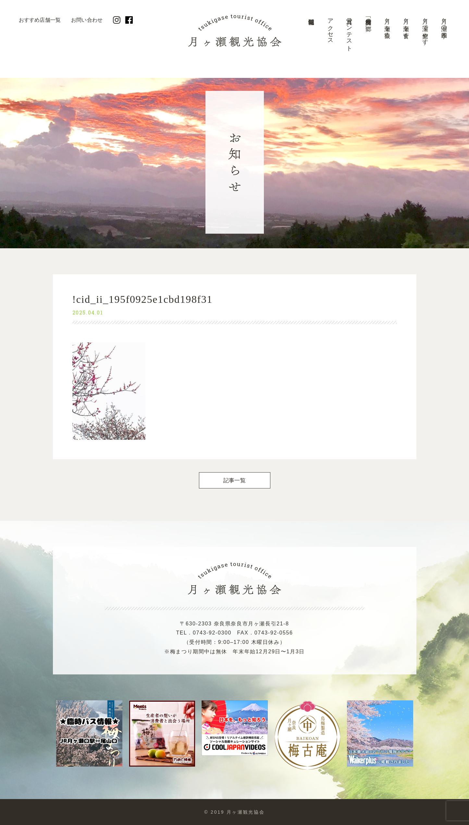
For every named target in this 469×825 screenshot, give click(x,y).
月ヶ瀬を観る (387, 25)
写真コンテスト (349, 32)
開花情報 (311, 34)
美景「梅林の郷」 (368, 18)
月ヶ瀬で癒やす (425, 28)
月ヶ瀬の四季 (444, 22)
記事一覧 (234, 480)
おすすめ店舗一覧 (40, 20)
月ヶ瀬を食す (406, 25)
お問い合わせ (87, 20)
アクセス (330, 28)
